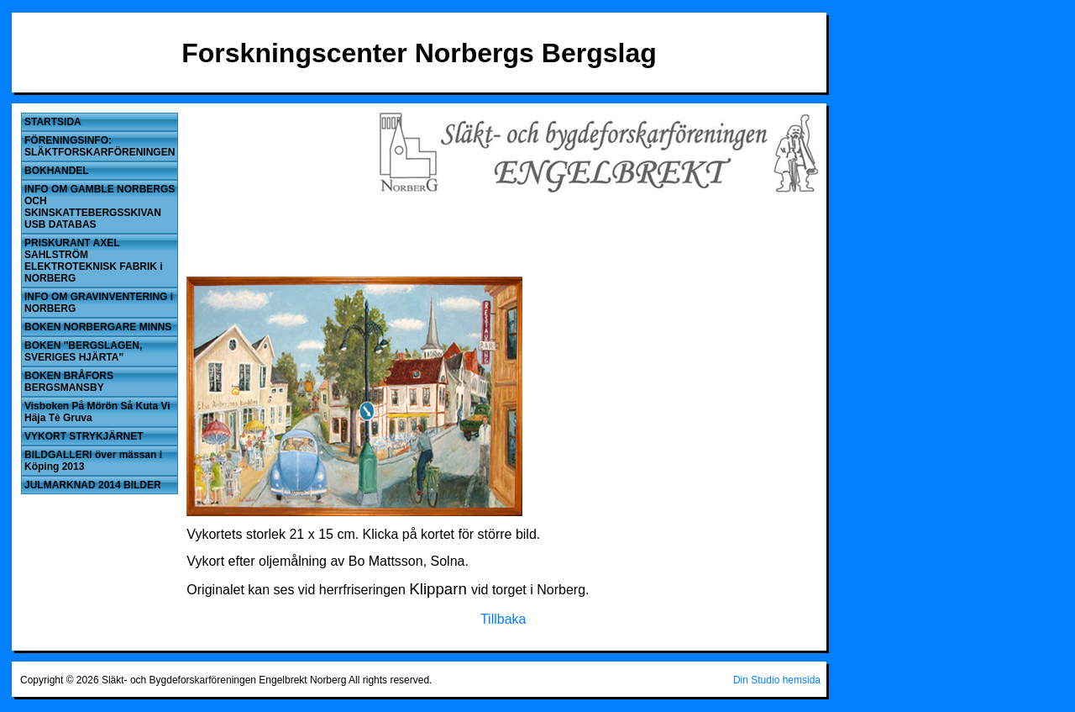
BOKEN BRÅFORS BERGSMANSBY (68, 381)
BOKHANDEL (56, 171)
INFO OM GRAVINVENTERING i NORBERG (98, 302)
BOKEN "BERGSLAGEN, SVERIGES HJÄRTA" (83, 351)
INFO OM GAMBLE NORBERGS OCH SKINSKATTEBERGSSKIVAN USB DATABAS (99, 206)
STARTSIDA (52, 122)
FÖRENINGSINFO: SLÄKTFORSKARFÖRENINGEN (99, 146)
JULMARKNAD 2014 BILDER (92, 485)
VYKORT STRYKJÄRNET (84, 436)
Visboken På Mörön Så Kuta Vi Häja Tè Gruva (97, 412)
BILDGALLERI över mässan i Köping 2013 (93, 460)
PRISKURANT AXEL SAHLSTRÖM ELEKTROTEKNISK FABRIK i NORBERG (93, 260)
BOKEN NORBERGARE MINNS (97, 327)
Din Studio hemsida (777, 680)
